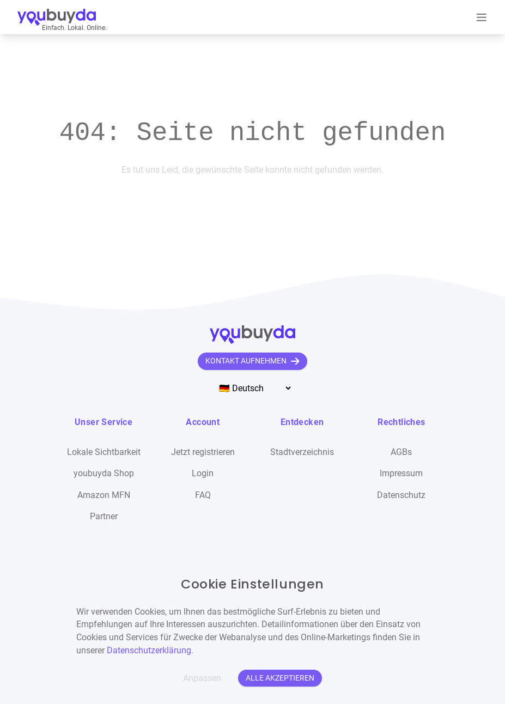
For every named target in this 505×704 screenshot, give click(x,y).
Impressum (401, 473)
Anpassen (202, 678)
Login (203, 473)
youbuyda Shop (104, 473)
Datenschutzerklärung (149, 650)
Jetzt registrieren (203, 452)
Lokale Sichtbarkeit (104, 452)
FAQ (203, 495)
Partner (104, 516)
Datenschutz (401, 495)
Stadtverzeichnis (302, 452)
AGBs (401, 452)
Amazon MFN (103, 495)
